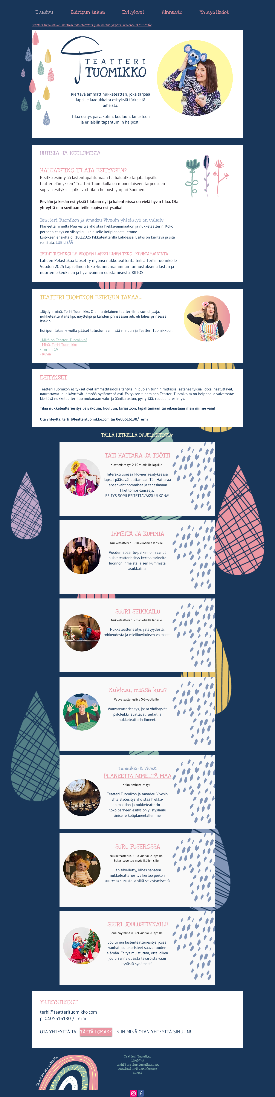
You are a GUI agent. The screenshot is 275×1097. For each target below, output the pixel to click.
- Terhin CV (49, 349)
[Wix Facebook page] (141, 1093)
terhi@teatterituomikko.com (86, 419)
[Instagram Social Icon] (133, 1093)
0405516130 (126, 419)
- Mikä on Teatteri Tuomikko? (63, 340)
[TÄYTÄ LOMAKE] (96, 1032)
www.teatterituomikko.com (137, 1069)
